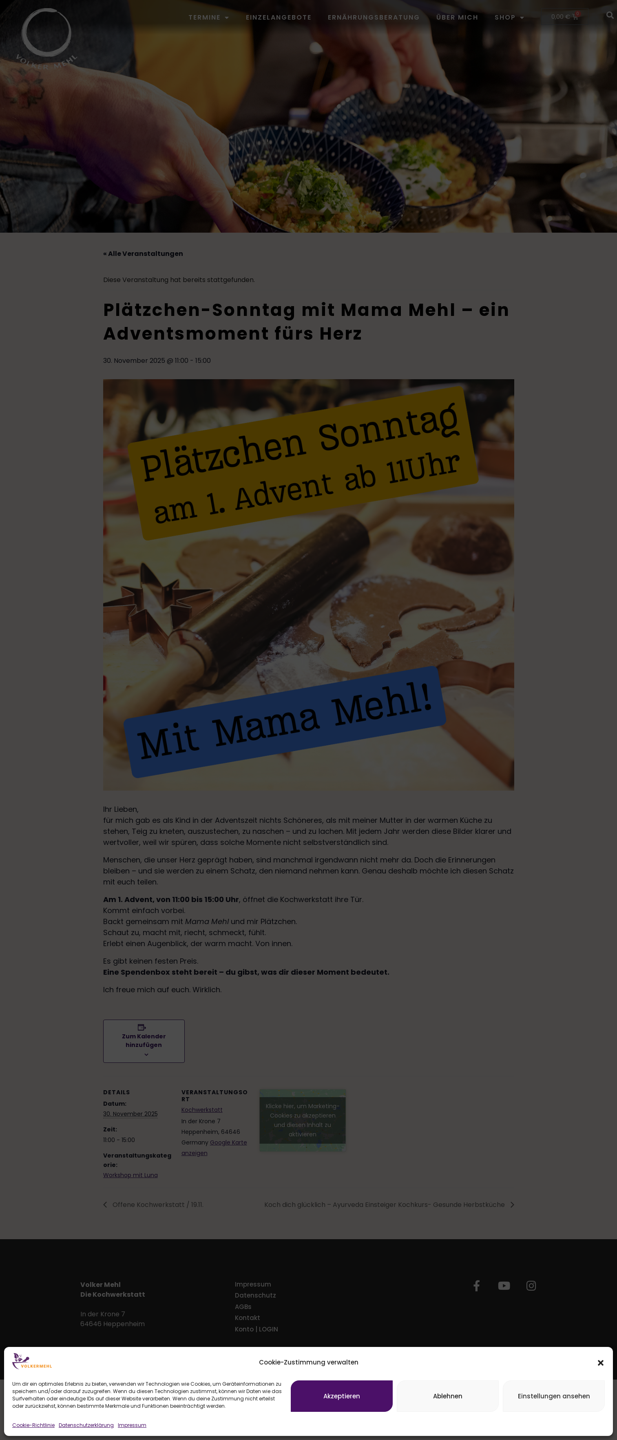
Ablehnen (447, 1396)
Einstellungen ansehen (554, 1396)
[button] (601, 1363)
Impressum (132, 1425)
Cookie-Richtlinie (33, 1425)
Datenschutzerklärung (86, 1425)
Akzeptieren (341, 1396)
